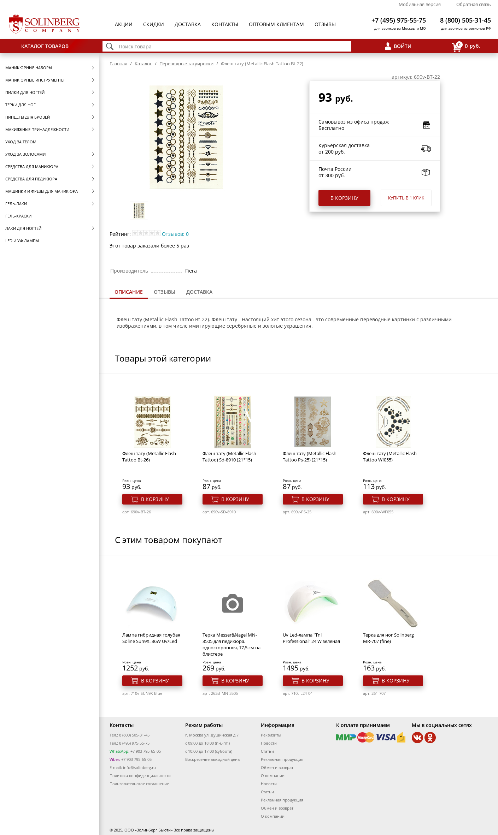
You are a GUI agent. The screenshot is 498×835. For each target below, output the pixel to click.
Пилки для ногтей (25, 92)
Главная (118, 63)
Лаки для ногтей (23, 228)
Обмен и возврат (277, 767)
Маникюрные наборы (28, 67)
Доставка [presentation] (199, 291)
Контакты (224, 24)
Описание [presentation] (129, 291)
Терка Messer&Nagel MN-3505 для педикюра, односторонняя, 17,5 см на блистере (231, 644)
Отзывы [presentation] (164, 291)
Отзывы (325, 24)
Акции (124, 24)
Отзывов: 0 (175, 234)
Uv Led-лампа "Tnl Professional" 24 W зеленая (311, 638)
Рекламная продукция (282, 759)
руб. (466, 46)
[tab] (129, 292)
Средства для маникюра (31, 166)
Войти (402, 46)
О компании (273, 775)
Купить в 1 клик (406, 198)
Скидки (153, 24)
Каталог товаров (45, 46)
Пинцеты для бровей (27, 117)
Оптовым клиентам (276, 24)
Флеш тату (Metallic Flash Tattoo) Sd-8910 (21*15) (229, 456)
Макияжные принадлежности (37, 129)
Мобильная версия (420, 4)
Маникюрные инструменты (34, 80)
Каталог (143, 63)
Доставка (188, 24)
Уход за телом (20, 141)
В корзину (344, 198)
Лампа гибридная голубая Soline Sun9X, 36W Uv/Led (151, 638)
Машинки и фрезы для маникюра (41, 191)
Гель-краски (18, 216)
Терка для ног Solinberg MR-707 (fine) (388, 638)
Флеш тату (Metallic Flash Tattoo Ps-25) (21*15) (309, 456)
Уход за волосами (25, 154)
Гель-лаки (16, 203)
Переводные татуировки (186, 63)
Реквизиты (271, 735)
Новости (269, 743)
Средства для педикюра (31, 178)
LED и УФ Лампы (22, 240)
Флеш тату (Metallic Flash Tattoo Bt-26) (149, 456)
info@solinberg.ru (139, 767)
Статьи (267, 751)
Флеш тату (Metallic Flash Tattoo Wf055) (390, 456)
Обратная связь (473, 4)
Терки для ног (20, 104)
